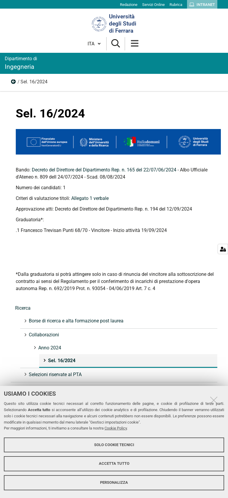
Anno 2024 (14, 83)
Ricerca (23, 308)
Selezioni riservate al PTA (55, 374)
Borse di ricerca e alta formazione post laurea (76, 321)
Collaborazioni (43, 335)
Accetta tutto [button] (114, 463)
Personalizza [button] (114, 482)
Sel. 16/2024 (61, 360)
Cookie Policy (115, 428)
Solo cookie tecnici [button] (114, 445)
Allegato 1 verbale (90, 198)
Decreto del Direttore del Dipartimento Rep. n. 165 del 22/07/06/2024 (104, 170)
